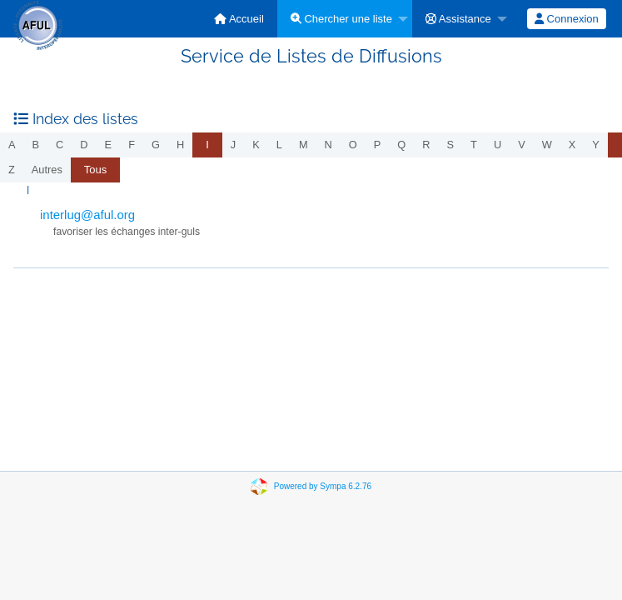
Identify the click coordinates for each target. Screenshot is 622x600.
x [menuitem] (572, 144)
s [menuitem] (451, 144)
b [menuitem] (36, 144)
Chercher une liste (341, 18)
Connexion (567, 18)
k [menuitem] (256, 144)
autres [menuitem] (47, 169)
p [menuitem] (377, 144)
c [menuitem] (59, 144)
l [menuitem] (279, 144)
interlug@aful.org (87, 215)
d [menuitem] (83, 144)
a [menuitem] (12, 144)
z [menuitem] (11, 169)
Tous (95, 169)
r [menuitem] (426, 144)
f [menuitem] (131, 144)
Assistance (458, 18)
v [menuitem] (521, 144)
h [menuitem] (180, 144)
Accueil (239, 18)
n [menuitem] (328, 144)
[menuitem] (239, 19)
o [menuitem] (353, 144)
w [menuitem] (547, 144)
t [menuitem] (473, 144)
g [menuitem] (156, 144)
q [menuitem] (401, 144)
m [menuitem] (303, 144)
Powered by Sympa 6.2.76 (322, 486)
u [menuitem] (497, 144)
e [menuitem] (108, 144)
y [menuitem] (596, 144)
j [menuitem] (233, 144)
